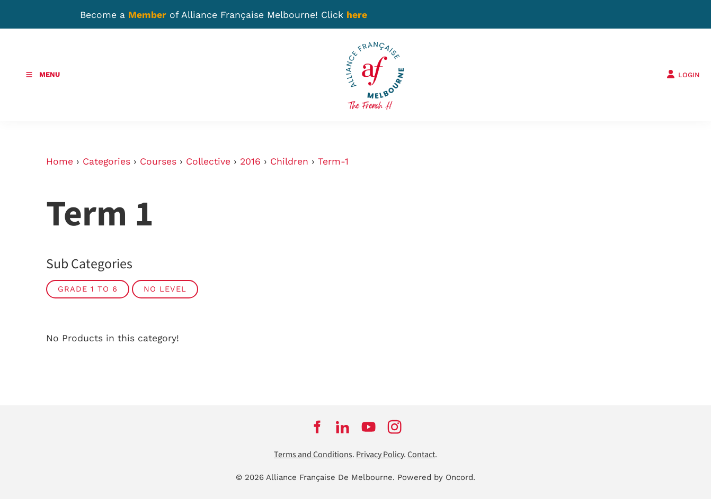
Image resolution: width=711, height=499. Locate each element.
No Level (165, 289)
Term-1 (333, 161)
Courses (158, 161)
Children (289, 161)
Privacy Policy (380, 454)
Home (59, 161)
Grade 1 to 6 (88, 289)
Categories (106, 161)
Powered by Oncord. (436, 477)
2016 (250, 161)
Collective (208, 161)
